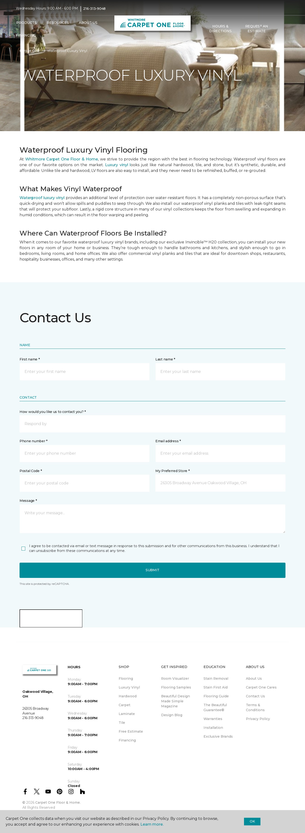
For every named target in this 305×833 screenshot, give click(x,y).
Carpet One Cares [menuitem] (261, 687)
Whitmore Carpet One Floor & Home (61, 159)
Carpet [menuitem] (124, 705)
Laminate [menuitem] (127, 714)
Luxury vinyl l (118, 165)
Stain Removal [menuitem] (215, 678)
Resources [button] (58, 23)
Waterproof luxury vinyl (43, 197)
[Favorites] (284, 29)
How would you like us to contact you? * (53, 411)
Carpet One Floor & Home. (58, 802)
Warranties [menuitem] (212, 719)
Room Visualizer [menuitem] (175, 678)
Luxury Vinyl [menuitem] (129, 687)
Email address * (168, 441)
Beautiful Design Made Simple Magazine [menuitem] (175, 701)
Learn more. (151, 824)
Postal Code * (31, 471)
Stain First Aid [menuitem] (215, 687)
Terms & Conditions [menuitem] (255, 707)
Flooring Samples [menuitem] (176, 687)
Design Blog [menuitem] (171, 715)
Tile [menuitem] (122, 722)
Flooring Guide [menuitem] (216, 696)
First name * (30, 359)
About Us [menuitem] (254, 678)
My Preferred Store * (172, 471)
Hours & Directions (220, 28)
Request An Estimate (256, 28)
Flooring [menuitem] (126, 678)
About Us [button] (88, 23)
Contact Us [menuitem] (255, 696)
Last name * (165, 359)
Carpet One (30, 51)
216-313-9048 (94, 8)
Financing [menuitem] (26, 35)
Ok (252, 821)
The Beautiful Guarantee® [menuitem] (215, 707)
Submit (152, 570)
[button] (278, 29)
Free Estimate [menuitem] (131, 731)
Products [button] (26, 23)
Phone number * (33, 441)
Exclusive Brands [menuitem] (218, 736)
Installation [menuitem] (213, 727)
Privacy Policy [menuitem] (258, 719)
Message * (28, 500)
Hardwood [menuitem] (128, 696)
